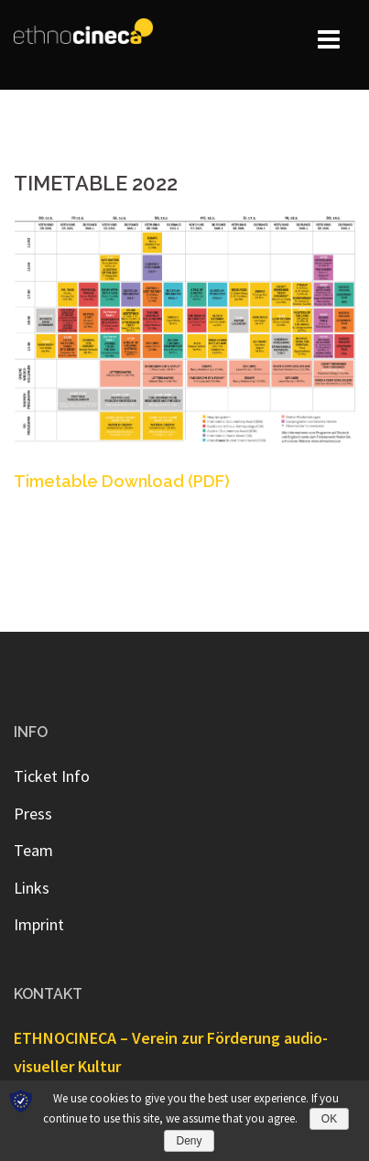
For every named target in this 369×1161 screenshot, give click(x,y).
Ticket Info (52, 776)
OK (329, 1118)
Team (33, 850)
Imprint (39, 924)
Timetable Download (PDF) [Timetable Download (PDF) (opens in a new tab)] (122, 481)
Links (31, 887)
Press (33, 813)
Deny (188, 1140)
